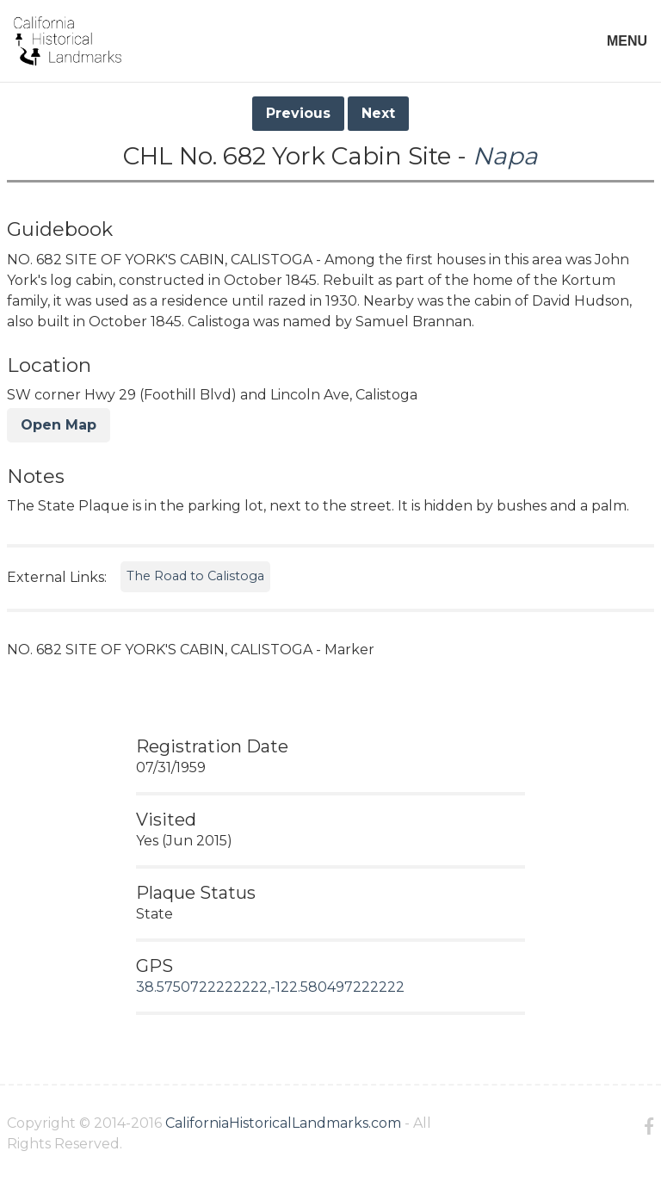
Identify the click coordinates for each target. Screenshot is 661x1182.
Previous (298, 113)
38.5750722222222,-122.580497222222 (270, 987)
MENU (627, 41)
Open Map (58, 425)
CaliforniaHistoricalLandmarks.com (283, 1123)
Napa (505, 155)
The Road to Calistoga (195, 576)
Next (378, 113)
